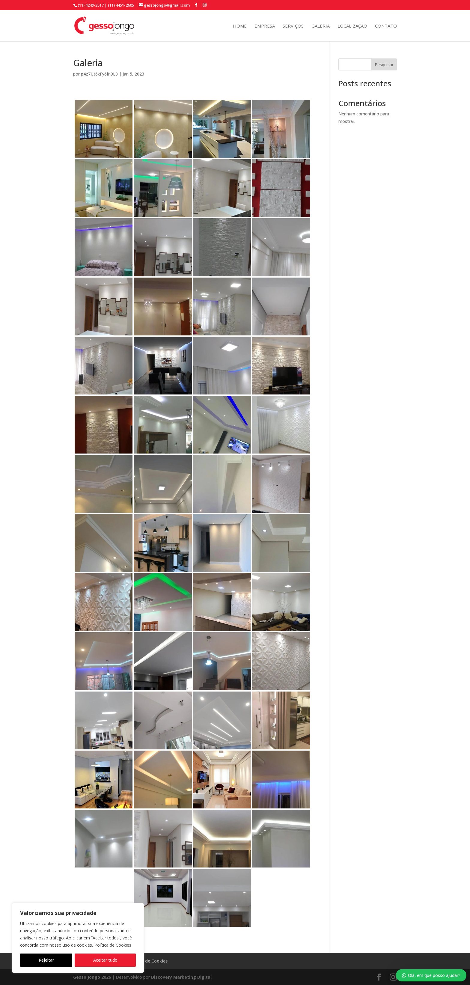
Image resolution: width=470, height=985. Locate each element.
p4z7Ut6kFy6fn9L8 (99, 74)
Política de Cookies (112, 945)
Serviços (293, 26)
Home (240, 26)
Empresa (264, 26)
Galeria (320, 26)
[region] (78, 938)
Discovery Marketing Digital (181, 977)
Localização (352, 26)
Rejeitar (46, 960)
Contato (386, 26)
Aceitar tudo (105, 960)
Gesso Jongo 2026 (92, 977)
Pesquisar (384, 64)
